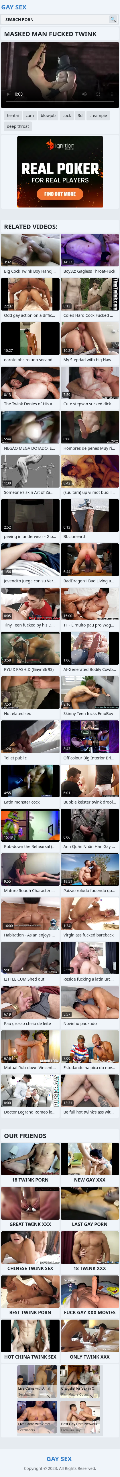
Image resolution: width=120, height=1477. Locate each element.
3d (80, 115)
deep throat (18, 126)
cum (30, 115)
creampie (98, 115)
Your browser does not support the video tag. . (60, 75)
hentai (13, 115)
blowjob (48, 115)
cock (66, 115)
